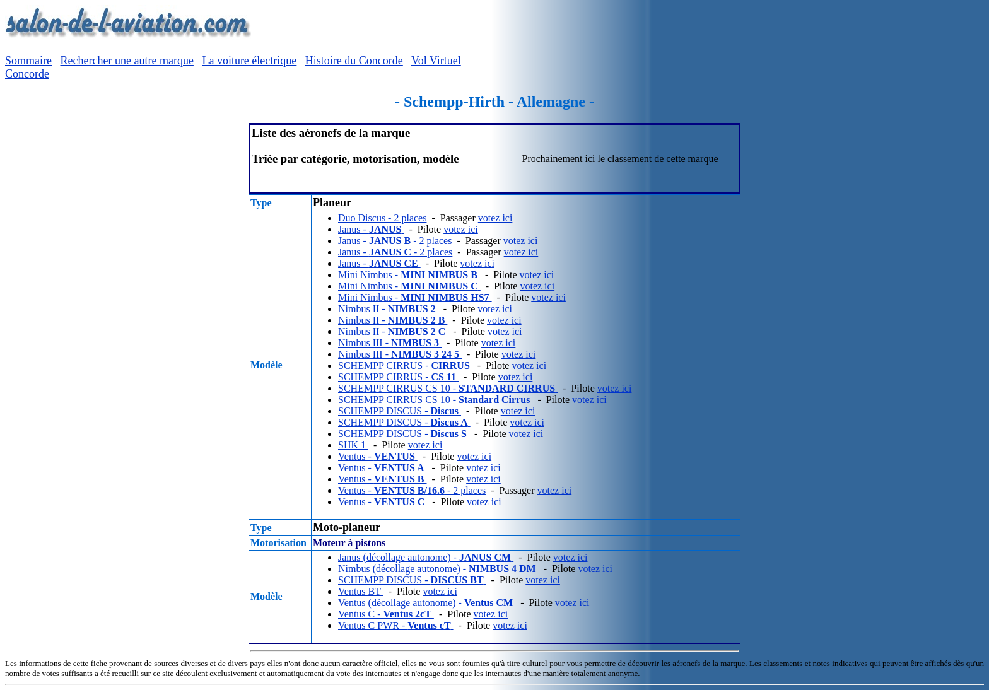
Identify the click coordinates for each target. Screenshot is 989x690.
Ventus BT (360, 591)
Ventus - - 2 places (412, 490)
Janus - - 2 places (395, 240)
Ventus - (378, 456)
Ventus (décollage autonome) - (426, 602)
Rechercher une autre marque (127, 60)
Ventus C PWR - (396, 625)
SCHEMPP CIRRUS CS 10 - (448, 388)
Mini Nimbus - (409, 274)
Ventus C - (386, 614)
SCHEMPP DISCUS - (399, 411)
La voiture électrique (249, 60)
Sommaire (28, 60)
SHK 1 (353, 445)
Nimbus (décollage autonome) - (438, 568)
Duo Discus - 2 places (382, 218)
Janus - (371, 229)
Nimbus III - (390, 342)
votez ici (495, 218)
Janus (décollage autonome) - (425, 557)
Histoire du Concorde (354, 60)
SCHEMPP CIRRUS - (405, 365)
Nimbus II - (388, 308)
